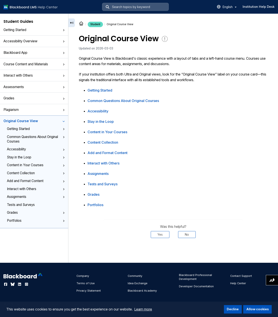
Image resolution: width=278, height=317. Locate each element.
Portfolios (36, 220)
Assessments (34, 87)
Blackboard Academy (142, 290)
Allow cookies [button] (257, 309)
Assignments (36, 197)
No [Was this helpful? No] (187, 234)
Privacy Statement (88, 290)
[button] (64, 30)
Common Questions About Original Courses (36, 139)
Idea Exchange (137, 283)
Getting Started (34, 30)
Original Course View (34, 121)
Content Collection (36, 173)
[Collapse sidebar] (71, 22)
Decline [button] (233, 309)
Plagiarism (34, 110)
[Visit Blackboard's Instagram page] (26, 284)
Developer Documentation (196, 286)
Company (82, 276)
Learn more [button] (143, 309)
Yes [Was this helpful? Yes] (160, 234)
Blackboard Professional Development (195, 277)
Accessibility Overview (34, 41)
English (230, 7)
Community (135, 276)
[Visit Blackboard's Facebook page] (6, 284)
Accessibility (36, 149)
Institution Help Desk (259, 6)
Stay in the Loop (36, 157)
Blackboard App (34, 53)
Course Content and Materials (34, 64)
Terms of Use (85, 283)
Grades (34, 98)
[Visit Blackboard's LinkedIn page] (20, 284)
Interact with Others (34, 75)
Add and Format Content (36, 181)
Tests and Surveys (21, 205)
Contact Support (241, 276)
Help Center (238, 283)
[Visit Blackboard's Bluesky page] (13, 284)
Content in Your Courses (36, 165)
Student (95, 24)
